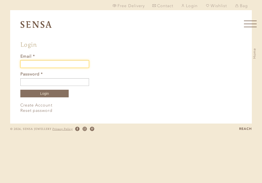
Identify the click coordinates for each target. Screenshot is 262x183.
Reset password (36, 110)
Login (44, 94)
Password (31, 74)
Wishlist (216, 5)
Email (27, 56)
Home (254, 53)
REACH (245, 129)
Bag (241, 5)
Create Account (36, 105)
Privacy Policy (62, 128)
